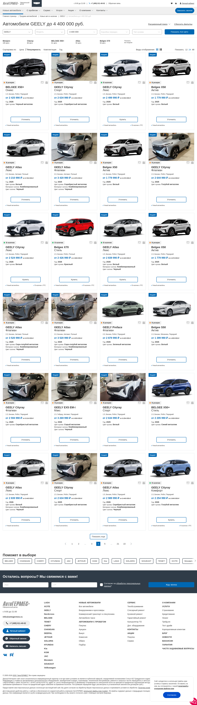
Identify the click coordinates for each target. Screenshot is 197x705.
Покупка (82, 632)
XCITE (47, 613)
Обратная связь (115, 3)
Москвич (48, 667)
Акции (71, 10)
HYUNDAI (48, 651)
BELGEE (48, 625)
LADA (47, 609)
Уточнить (25, 126)
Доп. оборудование (136, 632)
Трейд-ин (166, 629)
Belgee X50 (8, 49)
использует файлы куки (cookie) (96, 698)
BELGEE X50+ (57, 42)
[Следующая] (131, 551)
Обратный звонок (17, 645)
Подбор (82, 652)
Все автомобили (86, 613)
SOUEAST (49, 671)
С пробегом (32, 10)
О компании (85, 10)
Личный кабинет (17, 638)
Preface (176, 42)
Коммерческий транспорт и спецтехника (96, 621)
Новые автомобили (12, 10)
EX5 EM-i (128, 42)
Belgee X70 (105, 42)
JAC (46, 663)
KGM (46, 659)
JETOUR (48, 644)
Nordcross (49, 621)
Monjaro (6, 42)
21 (118, 551)
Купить (123, 126)
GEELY (47, 617)
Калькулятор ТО (134, 629)
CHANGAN (49, 636)
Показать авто (179, 32)
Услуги (59, 10)
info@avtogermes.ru (13, 624)
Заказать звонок (184, 10)
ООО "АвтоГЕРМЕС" (20, 682)
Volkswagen (50, 674)
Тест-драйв (167, 632)
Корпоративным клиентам (173, 636)
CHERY (47, 632)
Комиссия (83, 644)
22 (124, 551)
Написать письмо (17, 653)
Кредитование (168, 621)
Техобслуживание (135, 613)
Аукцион (82, 636)
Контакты (101, 10)
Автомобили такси (87, 625)
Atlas (78, 42)
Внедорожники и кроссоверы (91, 617)
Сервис (47, 10)
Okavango (80, 49)
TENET (47, 628)
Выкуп (81, 640)
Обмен (82, 648)
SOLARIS (48, 648)
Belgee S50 (153, 42)
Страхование (168, 617)
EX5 (53, 49)
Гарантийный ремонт (136, 625)
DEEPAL (48, 640)
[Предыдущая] (66, 551)
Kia (45, 655)
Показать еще (98, 543)
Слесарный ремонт (136, 617)
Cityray (30, 42)
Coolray (30, 49)
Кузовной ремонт (135, 621)
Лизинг (165, 625)
